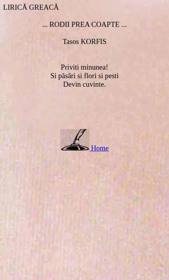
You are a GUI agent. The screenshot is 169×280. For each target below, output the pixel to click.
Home (100, 148)
